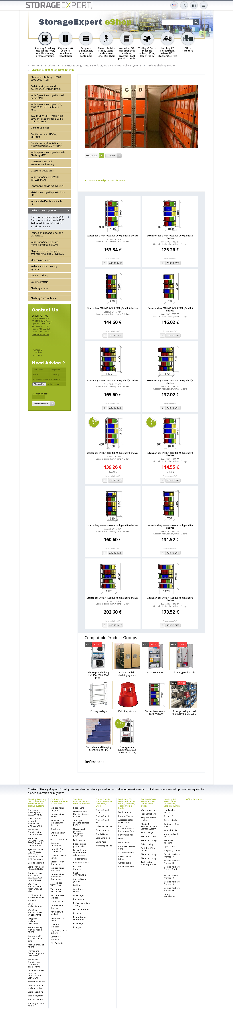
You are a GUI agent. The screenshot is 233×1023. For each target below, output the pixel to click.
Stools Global (102, 834)
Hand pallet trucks (169, 811)
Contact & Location (37, 350)
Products (50, 65)
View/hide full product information (107, 180)
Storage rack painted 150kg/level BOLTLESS (79, 833)
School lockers (57, 901)
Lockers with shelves (56, 906)
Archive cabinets (58, 839)
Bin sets (77, 913)
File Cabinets (56, 943)
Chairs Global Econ (102, 811)
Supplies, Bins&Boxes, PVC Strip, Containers (81, 801)
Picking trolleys (148, 813)
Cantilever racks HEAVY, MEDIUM (44, 136)
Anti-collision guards (79, 880)
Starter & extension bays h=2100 (52, 70)
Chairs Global (102, 816)
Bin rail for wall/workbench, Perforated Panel (126, 828)
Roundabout (79, 899)
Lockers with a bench (57, 815)
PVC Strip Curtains (77, 867)
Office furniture (194, 799)
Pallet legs (78, 923)
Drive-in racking (39, 275)
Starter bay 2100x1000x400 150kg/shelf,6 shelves (113, 453)
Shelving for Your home (44, 298)
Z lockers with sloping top (57, 862)
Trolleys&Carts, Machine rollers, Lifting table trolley (149, 802)
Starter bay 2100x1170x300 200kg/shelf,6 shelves (113, 380)
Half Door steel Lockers (57, 896)
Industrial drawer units (126, 847)
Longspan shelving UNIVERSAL (47, 185)
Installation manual (40, 226)
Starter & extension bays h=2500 (47, 220)
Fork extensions (81, 909)
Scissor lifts (169, 816)
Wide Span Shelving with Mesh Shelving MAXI (48, 154)
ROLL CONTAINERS (79, 873)
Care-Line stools (103, 837)
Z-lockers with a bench (58, 856)
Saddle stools (102, 830)
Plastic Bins (78, 807)
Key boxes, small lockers (58, 931)
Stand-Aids (101, 841)
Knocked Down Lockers (57, 833)
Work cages (78, 895)
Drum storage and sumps (80, 918)
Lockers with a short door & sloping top (57, 876)
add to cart (115, 263)
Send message (41, 403)
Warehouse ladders (78, 890)
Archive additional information (46, 223)
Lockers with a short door (57, 869)
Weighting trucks (172, 850)
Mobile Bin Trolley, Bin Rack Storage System (149, 826)
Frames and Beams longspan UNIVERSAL (47, 234)
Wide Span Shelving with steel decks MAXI (47, 97)
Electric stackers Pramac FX (171, 876)
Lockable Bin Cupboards (56, 850)
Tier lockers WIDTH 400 (56, 890)
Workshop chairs (104, 845)
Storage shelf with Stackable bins (46, 203)
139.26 (93, 422)
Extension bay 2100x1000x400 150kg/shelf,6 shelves (170, 454)
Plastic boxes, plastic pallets (79, 845)
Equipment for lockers (57, 919)
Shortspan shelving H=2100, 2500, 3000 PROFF (46, 78)
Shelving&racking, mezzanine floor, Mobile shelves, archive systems (101, 65)
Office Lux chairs (104, 826)
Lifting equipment (169, 895)
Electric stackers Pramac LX (171, 882)
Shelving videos (39, 288)
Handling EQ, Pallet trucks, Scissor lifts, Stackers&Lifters (172, 802)
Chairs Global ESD (102, 821)
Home (35, 65)
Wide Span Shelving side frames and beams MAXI (44, 243)
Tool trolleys (147, 832)
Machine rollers (148, 836)
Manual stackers (171, 830)
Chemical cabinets (55, 925)
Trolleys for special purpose (148, 863)
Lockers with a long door (57, 808)
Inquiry (111, 155)
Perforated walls (126, 834)
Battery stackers (171, 820)
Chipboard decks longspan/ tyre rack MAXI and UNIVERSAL (47, 252)
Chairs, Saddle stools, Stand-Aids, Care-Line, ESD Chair (105, 802)
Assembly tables (126, 852)
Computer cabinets (55, 937)
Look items (91, 155)
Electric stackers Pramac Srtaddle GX (172, 869)
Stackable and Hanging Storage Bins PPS (81, 814)
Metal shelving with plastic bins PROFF (48, 194)
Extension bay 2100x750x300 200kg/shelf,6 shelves (170, 309)
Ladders (77, 885)
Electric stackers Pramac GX (171, 861)
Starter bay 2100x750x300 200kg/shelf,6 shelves (112, 308)
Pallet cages (79, 840)
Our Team (37, 355)
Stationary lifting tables (171, 825)
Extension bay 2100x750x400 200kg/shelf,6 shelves (170, 526)
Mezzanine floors (40, 260)
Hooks (121, 838)
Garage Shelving (40, 127)
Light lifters (169, 846)
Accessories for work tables (125, 820)
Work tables (124, 842)
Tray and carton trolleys (148, 818)
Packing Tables (125, 816)
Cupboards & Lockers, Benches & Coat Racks (59, 801)
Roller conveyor (126, 866)
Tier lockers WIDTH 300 (56, 883)
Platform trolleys (149, 840)
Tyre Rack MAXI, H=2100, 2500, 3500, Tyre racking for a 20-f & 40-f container (47, 118)
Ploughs (77, 927)
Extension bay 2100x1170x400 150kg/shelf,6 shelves (170, 599)
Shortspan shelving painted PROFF (81, 822)
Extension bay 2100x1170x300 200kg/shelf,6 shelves (170, 381)
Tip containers (80, 858)
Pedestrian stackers (169, 841)
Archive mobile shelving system (44, 268)
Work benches (125, 812)
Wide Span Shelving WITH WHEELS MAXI (45, 178)
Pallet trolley (147, 844)
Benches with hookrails (57, 912)
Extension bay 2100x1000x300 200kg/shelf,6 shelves (170, 237)
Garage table (124, 862)
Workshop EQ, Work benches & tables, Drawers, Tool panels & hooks (126, 803)
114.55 (151, 422)
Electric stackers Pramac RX (171, 889)
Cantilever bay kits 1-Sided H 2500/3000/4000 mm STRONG (46, 145)
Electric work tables (124, 857)
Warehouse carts (149, 810)
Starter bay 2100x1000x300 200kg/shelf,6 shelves (113, 235)
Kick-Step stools (80, 862)
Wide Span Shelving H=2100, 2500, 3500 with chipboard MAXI (46, 107)
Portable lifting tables (148, 849)
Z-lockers (55, 829)
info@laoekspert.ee (40, 334)
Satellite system (39, 281)
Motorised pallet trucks (172, 835)
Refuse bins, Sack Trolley (81, 904)
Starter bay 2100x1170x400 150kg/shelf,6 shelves (113, 597)
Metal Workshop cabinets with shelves (58, 822)
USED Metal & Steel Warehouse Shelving (42, 163)
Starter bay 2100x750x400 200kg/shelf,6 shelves (112, 525)
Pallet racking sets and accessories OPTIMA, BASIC (46, 87)
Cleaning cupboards (55, 844)
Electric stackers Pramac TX (171, 855)
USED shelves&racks (42, 170)
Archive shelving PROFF (161, 65)
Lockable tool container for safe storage (79, 852)
